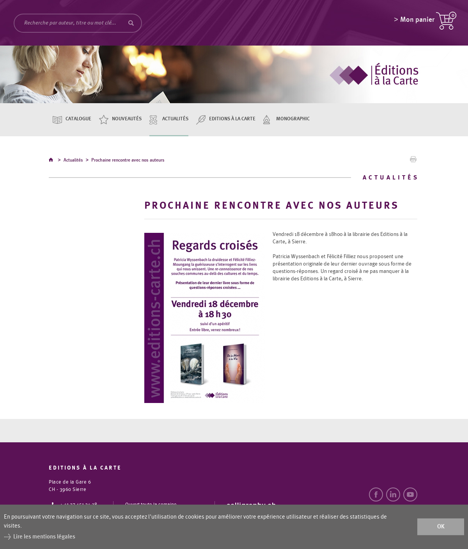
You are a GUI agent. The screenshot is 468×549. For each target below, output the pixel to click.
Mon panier (417, 21)
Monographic (293, 118)
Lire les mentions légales (44, 537)
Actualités (175, 118)
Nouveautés (127, 118)
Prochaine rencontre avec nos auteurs (128, 161)
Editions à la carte (232, 118)
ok (441, 527)
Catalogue (78, 118)
